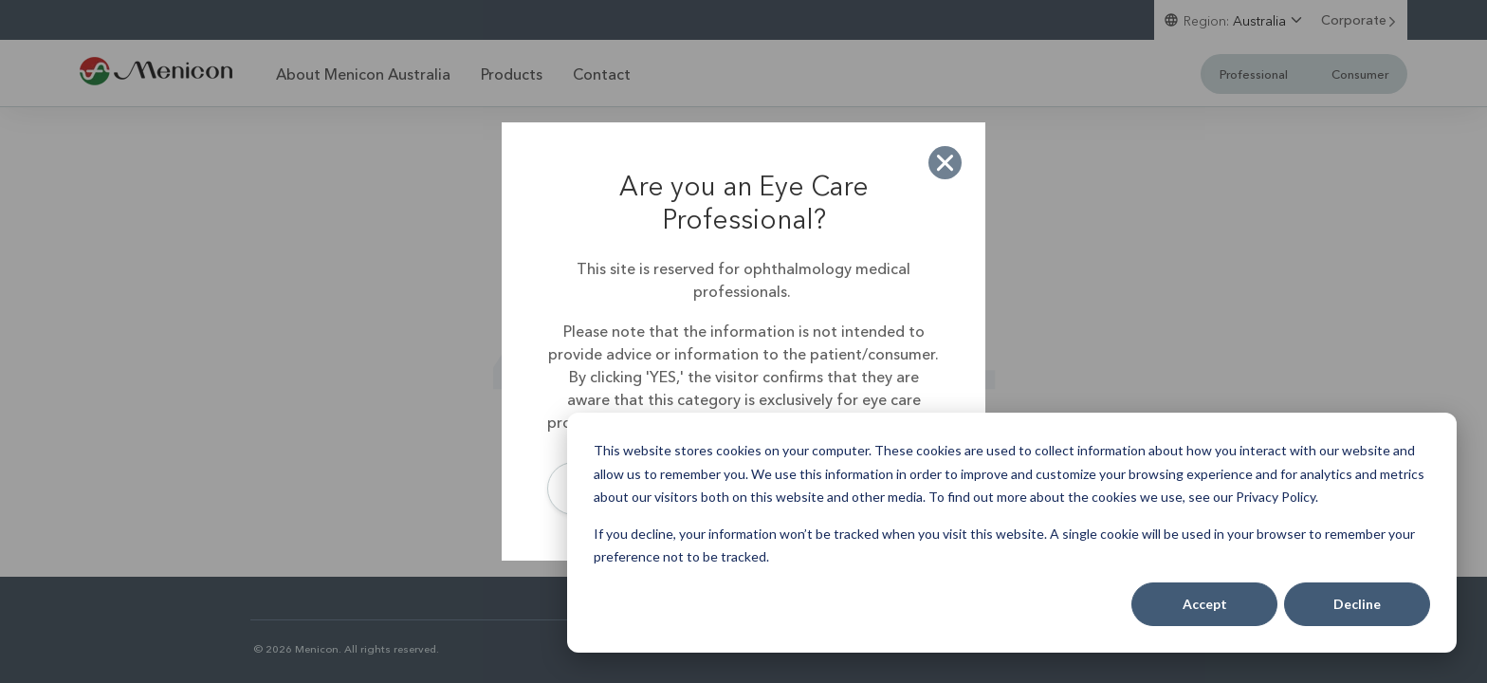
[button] (945, 162)
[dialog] (1012, 533)
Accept (1205, 604)
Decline (1357, 604)
